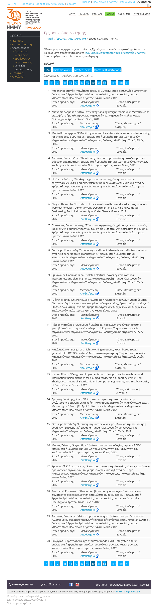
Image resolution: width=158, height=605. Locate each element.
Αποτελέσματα (20, 48)
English (86, 2)
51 (98, 83)
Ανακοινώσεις (142, 14)
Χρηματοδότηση (22, 44)
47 (76, 83)
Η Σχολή (84, 14)
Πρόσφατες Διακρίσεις (21, 53)
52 (104, 83)
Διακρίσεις (124, 14)
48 (81, 83)
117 (113, 83)
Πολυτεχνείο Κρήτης (105, 2)
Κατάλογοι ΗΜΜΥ (22, 584)
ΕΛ (8, 4)
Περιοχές (17, 40)
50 (93, 83)
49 (87, 83)
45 (65, 83)
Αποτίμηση (18, 76)
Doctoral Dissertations (107, 70)
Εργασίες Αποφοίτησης (23, 67)
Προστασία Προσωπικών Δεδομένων (42, 4)
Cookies (71, 4)
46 (70, 83)
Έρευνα (110, 14)
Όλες (48, 70)
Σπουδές (97, 14)
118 (120, 83)
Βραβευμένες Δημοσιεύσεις (23, 60)
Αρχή (72, 14)
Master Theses (82, 70)
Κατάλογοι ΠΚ (52, 584)
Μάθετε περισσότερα (128, 591)
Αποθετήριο (87, 105)
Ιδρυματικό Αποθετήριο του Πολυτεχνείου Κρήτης (115, 53)
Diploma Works (62, 70)
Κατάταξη (18, 73)
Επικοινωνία (127, 2)
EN (14, 4)
